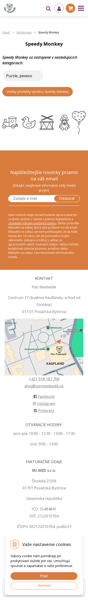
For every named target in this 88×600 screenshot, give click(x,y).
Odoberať (67, 198)
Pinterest (44, 410)
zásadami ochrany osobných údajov (32, 223)
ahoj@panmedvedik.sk (44, 386)
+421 (33, 379)
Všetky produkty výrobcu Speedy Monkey (38, 91)
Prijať (44, 576)
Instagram (44, 403)
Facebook (44, 396)
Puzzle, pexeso (19, 75)
